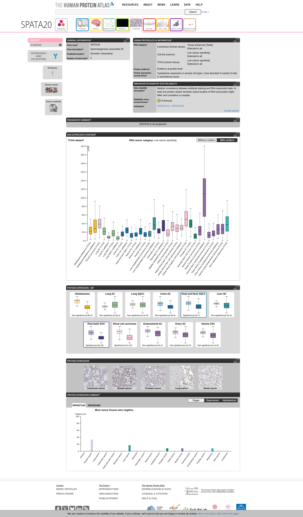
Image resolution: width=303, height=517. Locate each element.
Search (193, 12)
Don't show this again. (228, 513)
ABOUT (147, 5)
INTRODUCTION (108, 489)
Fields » (205, 12)
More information (206, 513)
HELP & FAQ (149, 498)
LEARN (174, 5)
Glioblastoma (82, 305)
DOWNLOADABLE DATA (156, 489)
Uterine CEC (208, 334)
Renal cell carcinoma (124, 335)
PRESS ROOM (64, 493)
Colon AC (165, 305)
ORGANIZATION (108, 493)
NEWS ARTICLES (66, 489)
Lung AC (110, 305)
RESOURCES (130, 5)
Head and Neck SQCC (193, 305)
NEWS (161, 5)
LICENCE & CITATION (155, 493)
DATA (187, 5)
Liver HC (221, 305)
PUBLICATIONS (108, 498)
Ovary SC (180, 334)
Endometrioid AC (152, 334)
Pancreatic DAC (96, 335)
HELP (199, 5)
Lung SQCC (137, 305)
